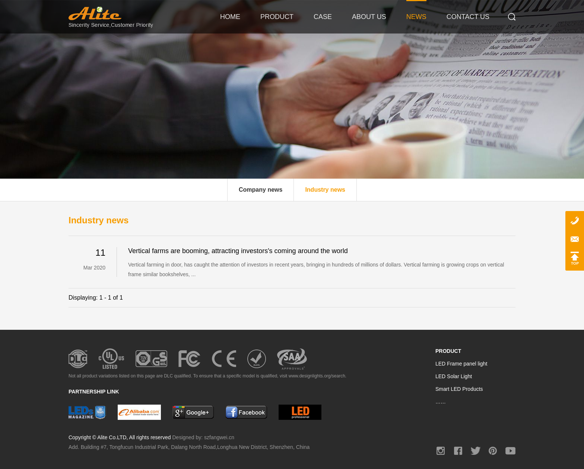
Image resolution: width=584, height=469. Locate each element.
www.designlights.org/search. (317, 376)
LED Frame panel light (461, 364)
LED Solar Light (453, 376)
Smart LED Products (459, 389)
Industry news (325, 189)
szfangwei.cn (219, 437)
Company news (260, 189)
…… (440, 402)
